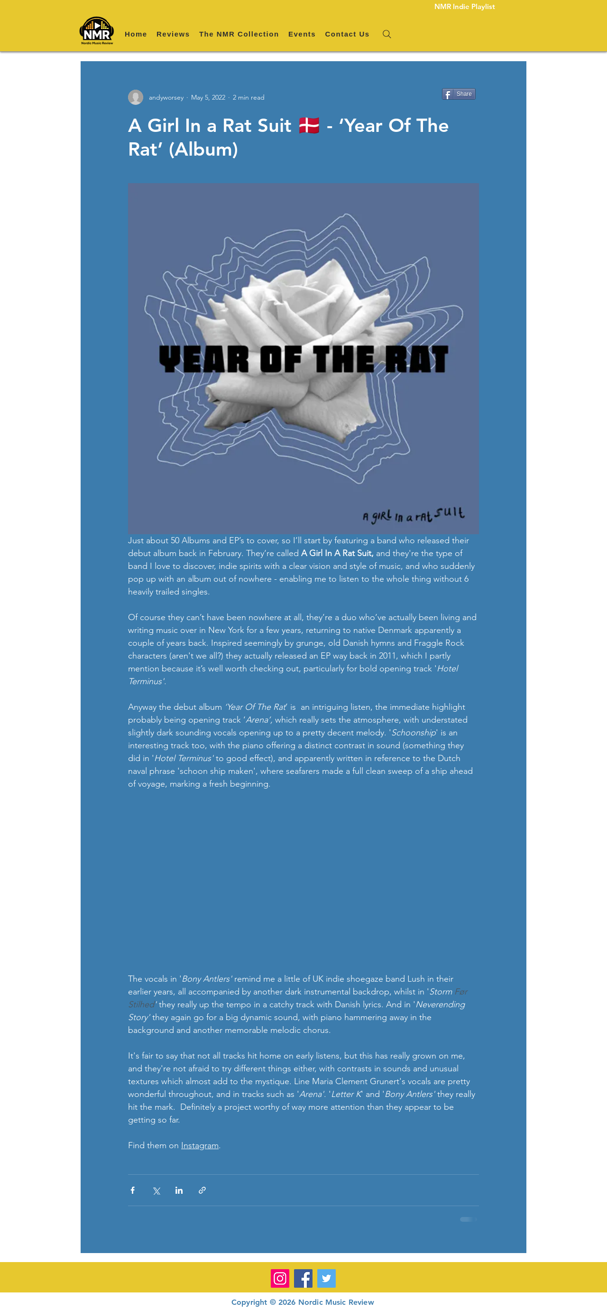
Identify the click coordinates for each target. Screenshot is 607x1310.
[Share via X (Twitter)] (155, 1190)
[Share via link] (202, 1190)
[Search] (387, 34)
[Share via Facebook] (132, 1190)
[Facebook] (303, 1278)
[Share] (459, 94)
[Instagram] (280, 1278)
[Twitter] (326, 1278)
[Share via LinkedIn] (179, 1190)
